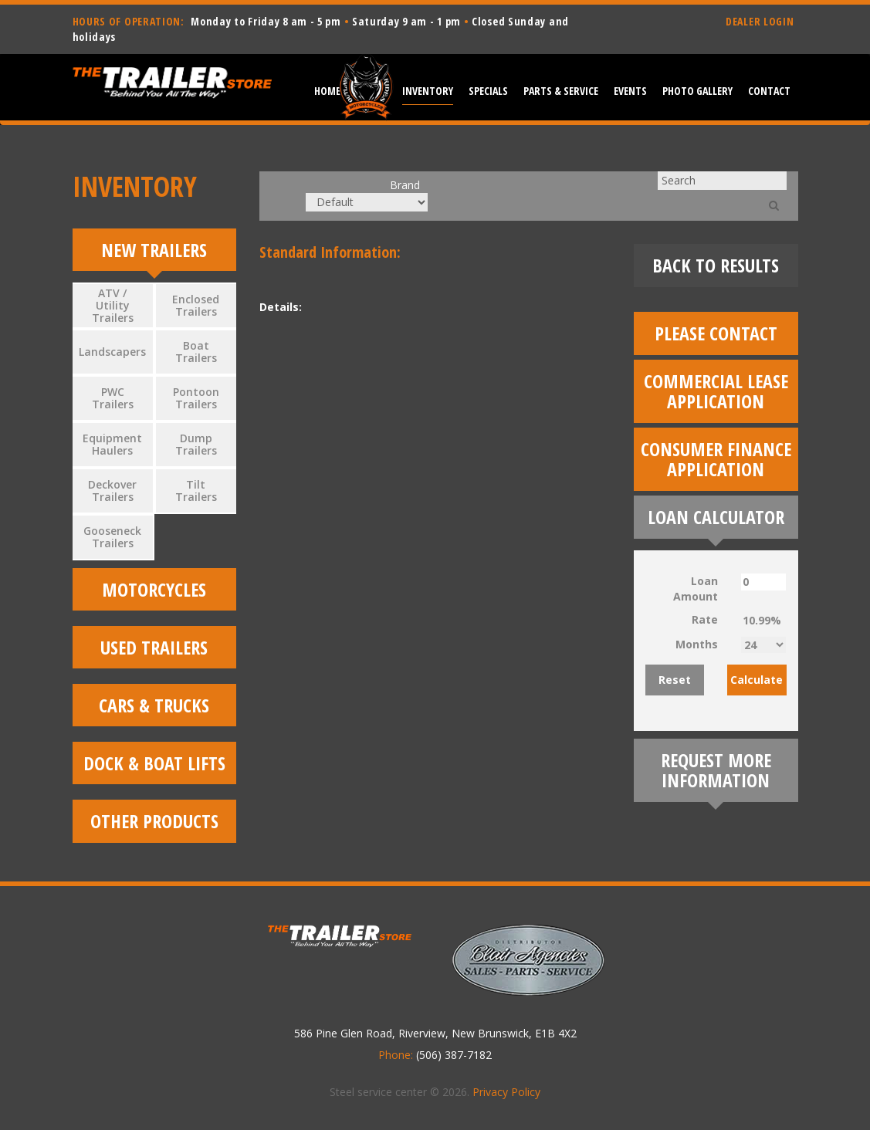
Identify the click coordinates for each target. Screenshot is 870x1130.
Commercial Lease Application (716, 391)
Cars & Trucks (154, 707)
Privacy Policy (506, 1095)
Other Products (154, 824)
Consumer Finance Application (716, 459)
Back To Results (715, 265)
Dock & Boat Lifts (154, 766)
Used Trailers (154, 648)
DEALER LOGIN (760, 21)
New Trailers (154, 249)
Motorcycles (154, 590)
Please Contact (716, 333)
